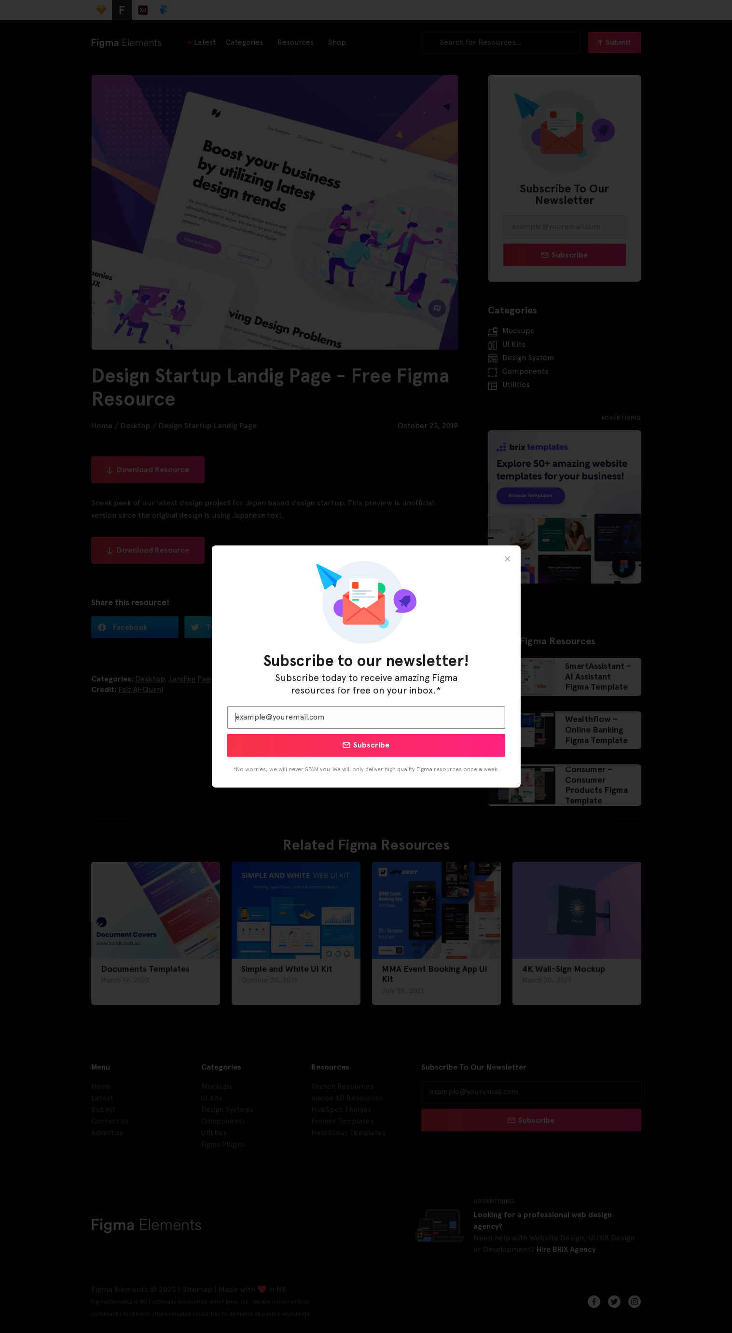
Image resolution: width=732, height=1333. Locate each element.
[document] (366, 666)
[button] (507, 558)
